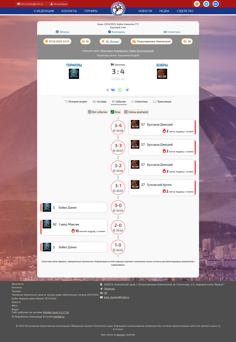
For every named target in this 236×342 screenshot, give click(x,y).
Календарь (118, 31)
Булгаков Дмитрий (160, 164)
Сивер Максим (69, 224)
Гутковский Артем (159, 184)
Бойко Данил (68, 247)
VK (105, 292)
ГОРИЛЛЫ (74, 65)
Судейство (185, 11)
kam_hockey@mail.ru (33, 4)
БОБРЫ (162, 65)
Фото (14, 305)
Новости (145, 11)
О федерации (44, 11)
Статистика (173, 31)
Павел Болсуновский (141, 50)
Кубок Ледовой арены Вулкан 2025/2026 (34, 298)
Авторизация (62, 4)
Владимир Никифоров (114, 50)
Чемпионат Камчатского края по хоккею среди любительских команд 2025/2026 (55, 295)
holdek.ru (58, 316)
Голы (115, 112)
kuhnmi (121, 334)
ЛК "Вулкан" (113, 41)
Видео (15, 309)
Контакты (69, 11)
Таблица (64, 31)
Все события (97, 112)
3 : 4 (118, 71)
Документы (18, 284)
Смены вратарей (136, 112)
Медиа (164, 11)
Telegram (109, 288)
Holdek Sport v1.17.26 (56, 312)
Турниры (90, 11)
